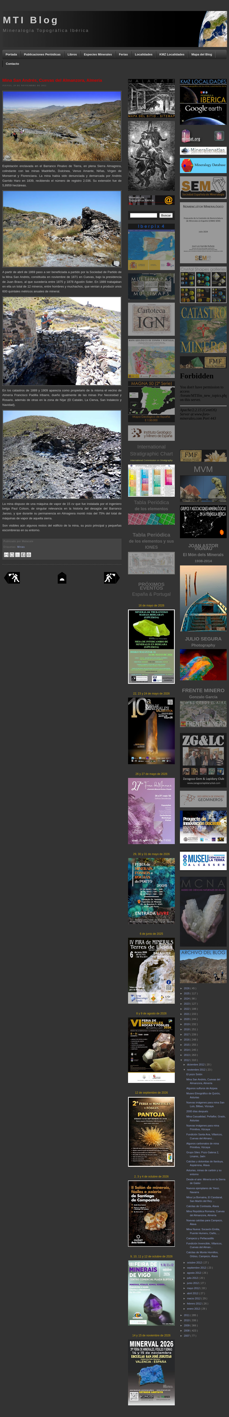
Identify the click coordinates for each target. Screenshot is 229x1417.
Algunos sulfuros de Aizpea (201, 1088)
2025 (187, 993)
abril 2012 (193, 1293)
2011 (187, 1315)
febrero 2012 (194, 1303)
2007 (187, 1335)
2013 (187, 1055)
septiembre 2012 (197, 1267)
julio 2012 (193, 1278)
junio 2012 (193, 1283)
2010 (187, 1320)
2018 (187, 1029)
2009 (187, 1325)
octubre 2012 (195, 1262)
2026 (187, 988)
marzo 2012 (194, 1298)
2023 (187, 1003)
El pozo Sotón (194, 1074)
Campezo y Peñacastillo (200, 1238)
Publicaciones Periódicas (42, 54)
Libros (72, 54)
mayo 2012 (193, 1288)
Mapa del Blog (201, 54)
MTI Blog (31, 19)
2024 (187, 998)
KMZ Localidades (171, 54)
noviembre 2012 (196, 1069)
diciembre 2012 (196, 1064)
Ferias (123, 54)
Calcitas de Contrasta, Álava (202, 1206)
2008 (187, 1330)
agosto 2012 (194, 1272)
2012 (187, 1060)
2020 (187, 1019)
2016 (187, 1039)
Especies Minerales (98, 54)
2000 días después (197, 1111)
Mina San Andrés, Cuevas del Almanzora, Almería (52, 80)
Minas (21, 547)
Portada (11, 54)
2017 (187, 1034)
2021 (187, 1014)
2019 (187, 1024)
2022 (187, 1008)
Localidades (143, 54)
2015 (187, 1044)
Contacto (12, 63)
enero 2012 (194, 1308)
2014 (187, 1049)
